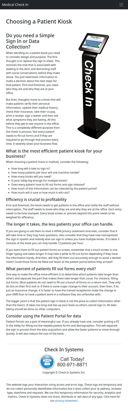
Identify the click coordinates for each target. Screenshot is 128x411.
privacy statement (66, 400)
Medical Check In (15, 4)
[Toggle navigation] (121, 4)
